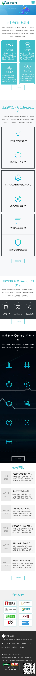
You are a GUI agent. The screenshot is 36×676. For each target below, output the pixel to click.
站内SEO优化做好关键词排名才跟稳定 (21, 526)
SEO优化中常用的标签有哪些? (21, 474)
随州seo (19, 639)
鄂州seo (12, 639)
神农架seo (15, 643)
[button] (3, 614)
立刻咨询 (18, 253)
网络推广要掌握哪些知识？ (21, 561)
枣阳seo (8, 647)
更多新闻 (18, 576)
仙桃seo (8, 643)
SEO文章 (4, 639)
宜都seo (23, 643)
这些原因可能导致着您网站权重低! (21, 491)
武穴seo (15, 647)
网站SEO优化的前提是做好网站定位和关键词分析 (21, 543)
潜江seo (26, 639)
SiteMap (22, 647)
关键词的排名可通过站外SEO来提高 (21, 509)
